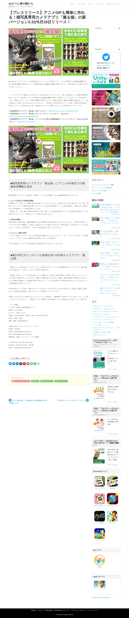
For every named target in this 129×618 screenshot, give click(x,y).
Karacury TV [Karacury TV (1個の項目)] (97, 309)
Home (72, 4)
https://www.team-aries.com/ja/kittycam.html (63, 111)
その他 (96, 193)
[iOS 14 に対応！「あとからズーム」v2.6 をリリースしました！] (95, 243)
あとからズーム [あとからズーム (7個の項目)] (98, 314)
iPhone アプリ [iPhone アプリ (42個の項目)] (110, 306)
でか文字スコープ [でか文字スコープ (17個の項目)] (99, 317)
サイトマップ (93, 610)
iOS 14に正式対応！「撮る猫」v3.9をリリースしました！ (109, 234)
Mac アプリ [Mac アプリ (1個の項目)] (97, 311)
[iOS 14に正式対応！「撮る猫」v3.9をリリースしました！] (95, 232)
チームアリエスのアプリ (21, 381)
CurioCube (99, 4)
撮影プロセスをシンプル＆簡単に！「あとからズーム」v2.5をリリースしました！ (110, 290)
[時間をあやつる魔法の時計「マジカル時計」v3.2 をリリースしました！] (95, 265)
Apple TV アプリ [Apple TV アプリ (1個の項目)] (98, 306)
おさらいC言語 (99, 190)
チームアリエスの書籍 (101, 188)
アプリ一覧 (81, 4)
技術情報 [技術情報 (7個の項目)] (96, 332)
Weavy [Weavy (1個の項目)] (115, 311)
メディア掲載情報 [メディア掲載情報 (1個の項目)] (109, 322)
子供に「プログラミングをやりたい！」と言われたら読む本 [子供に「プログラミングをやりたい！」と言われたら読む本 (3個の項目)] (106, 328)
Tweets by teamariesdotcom (101, 597)
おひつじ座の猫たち (21, 3)
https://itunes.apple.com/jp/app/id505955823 (24, 116)
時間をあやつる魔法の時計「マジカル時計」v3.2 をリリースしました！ (110, 266)
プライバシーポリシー (78, 610)
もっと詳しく (113, 369)
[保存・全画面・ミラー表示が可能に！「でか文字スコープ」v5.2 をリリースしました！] (95, 219)
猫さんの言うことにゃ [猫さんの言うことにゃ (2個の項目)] (100, 335)
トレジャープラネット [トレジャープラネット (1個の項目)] (112, 317)
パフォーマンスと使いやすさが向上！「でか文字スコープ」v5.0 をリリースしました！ (110, 278)
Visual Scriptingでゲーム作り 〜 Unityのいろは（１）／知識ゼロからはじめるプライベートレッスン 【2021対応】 (110, 208)
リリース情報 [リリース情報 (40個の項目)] (97, 325)
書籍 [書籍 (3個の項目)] (109, 332)
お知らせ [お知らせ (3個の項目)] (107, 314)
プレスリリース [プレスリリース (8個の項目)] (98, 319)
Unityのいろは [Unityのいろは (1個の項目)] (107, 311)
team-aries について (113, 4)
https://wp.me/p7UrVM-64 (26, 122)
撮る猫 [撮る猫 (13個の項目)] (103, 332)
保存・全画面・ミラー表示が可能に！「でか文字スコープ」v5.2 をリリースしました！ (110, 221)
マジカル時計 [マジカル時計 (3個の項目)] (97, 322)
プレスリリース (62, 381)
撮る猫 (36, 381)
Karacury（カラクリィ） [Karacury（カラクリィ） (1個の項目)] (110, 309)
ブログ (90, 4)
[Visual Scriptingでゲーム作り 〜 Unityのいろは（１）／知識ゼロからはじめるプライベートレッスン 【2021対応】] (95, 205)
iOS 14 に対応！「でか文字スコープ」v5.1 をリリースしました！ (110, 255)
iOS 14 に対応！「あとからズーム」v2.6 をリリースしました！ (110, 244)
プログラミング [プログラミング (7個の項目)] (109, 319)
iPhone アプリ (47, 381)
